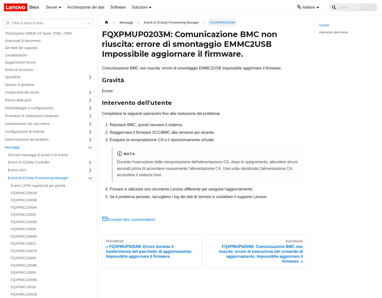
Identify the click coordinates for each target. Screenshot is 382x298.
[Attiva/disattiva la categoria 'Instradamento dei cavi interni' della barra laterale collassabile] (90, 124)
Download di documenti (23, 41)
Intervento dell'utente (333, 32)
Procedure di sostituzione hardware (32, 116)
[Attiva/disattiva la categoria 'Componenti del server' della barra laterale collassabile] (90, 92)
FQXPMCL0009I (23, 272)
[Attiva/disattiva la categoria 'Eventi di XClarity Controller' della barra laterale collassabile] (90, 162)
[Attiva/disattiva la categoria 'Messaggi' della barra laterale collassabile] (90, 147)
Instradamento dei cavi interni (27, 124)
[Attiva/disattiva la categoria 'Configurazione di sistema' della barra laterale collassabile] (90, 132)
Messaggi (12, 147)
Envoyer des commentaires (128, 219)
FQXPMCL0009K (24, 280)
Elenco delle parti (18, 100)
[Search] (353, 7)
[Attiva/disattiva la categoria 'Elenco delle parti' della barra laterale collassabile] (90, 100)
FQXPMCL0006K (24, 236)
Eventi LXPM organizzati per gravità (38, 186)
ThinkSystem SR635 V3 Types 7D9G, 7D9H (38, 33)
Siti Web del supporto (21, 48)
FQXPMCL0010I (23, 287)
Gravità (324, 25)
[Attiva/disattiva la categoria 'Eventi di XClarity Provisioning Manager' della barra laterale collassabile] (90, 178)
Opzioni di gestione (19, 85)
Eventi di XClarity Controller (29, 162)
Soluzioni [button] (139, 7)
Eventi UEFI (17, 170)
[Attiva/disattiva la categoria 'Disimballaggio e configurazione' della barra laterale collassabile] (90, 108)
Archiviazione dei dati (85, 7)
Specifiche (13, 77)
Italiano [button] (306, 7)
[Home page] (106, 22)
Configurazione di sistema (24, 132)
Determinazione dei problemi (26, 139)
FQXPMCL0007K (24, 251)
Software (118, 7)
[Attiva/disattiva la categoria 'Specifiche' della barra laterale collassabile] (90, 77)
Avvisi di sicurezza (19, 70)
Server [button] (51, 7)
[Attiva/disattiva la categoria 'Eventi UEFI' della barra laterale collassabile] (90, 170)
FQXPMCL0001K (24, 193)
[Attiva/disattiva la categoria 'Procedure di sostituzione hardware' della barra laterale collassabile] (90, 116)
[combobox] (12, 23)
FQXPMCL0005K (24, 222)
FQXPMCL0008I (23, 258)
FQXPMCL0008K (24, 265)
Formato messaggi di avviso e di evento (38, 155)
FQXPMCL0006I (23, 229)
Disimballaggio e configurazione (29, 108)
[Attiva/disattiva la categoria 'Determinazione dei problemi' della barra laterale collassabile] (90, 140)
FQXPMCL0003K (24, 200)
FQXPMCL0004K (24, 207)
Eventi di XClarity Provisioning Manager (38, 178)
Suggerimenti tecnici (20, 62)
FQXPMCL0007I (23, 243)
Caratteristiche (16, 55)
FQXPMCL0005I (23, 215)
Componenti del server (22, 92)
